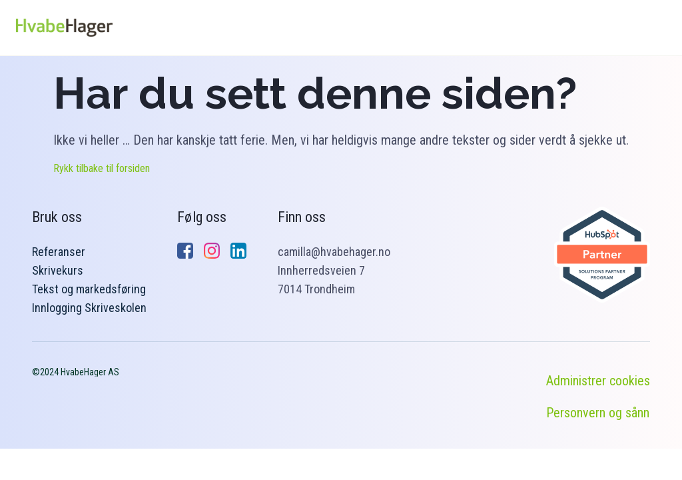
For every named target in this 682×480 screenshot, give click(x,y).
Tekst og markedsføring (89, 289)
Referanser (58, 252)
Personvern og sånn (597, 413)
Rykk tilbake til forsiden (101, 168)
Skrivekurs (57, 270)
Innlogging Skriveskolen (89, 308)
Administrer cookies (598, 381)
